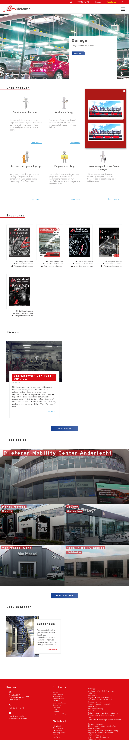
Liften (55, 709)
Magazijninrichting (59, 713)
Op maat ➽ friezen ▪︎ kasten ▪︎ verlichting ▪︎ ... (104, 730)
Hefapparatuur (93, 706)
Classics (56, 711)
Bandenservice (58, 698)
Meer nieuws (64, 429)
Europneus (46, 625)
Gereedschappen (94, 728)
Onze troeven (58, 728)
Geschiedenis (57, 730)
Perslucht (91, 710)
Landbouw (57, 707)
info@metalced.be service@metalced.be (18, 717)
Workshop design (59, 732)
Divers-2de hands (59, 703)
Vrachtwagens (58, 694)
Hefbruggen (92, 688)
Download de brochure (23, 265)
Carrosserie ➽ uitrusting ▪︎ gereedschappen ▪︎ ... (104, 720)
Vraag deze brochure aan (22, 267)
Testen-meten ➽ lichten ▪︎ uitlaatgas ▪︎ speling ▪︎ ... (102, 716)
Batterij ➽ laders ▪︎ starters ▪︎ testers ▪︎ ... (103, 713)
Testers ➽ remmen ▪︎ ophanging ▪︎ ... (101, 704)
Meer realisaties (65, 596)
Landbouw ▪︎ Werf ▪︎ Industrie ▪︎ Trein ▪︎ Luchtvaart (102, 692)
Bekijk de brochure (24, 262)
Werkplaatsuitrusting (95, 708)
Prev (7, 93)
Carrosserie (57, 700)
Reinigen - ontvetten (95, 724)
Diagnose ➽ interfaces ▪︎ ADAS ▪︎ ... (100, 697)
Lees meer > (78, 53)
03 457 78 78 (18, 708)
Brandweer (57, 705)
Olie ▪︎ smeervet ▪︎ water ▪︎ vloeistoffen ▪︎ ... (103, 726)
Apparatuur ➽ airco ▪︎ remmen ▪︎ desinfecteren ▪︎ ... (100, 700)
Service (55, 734)
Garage (55, 692)
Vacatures (56, 737)
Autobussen (57, 696)
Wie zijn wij (57, 726)
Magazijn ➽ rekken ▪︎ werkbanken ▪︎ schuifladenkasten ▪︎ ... (101, 733)
